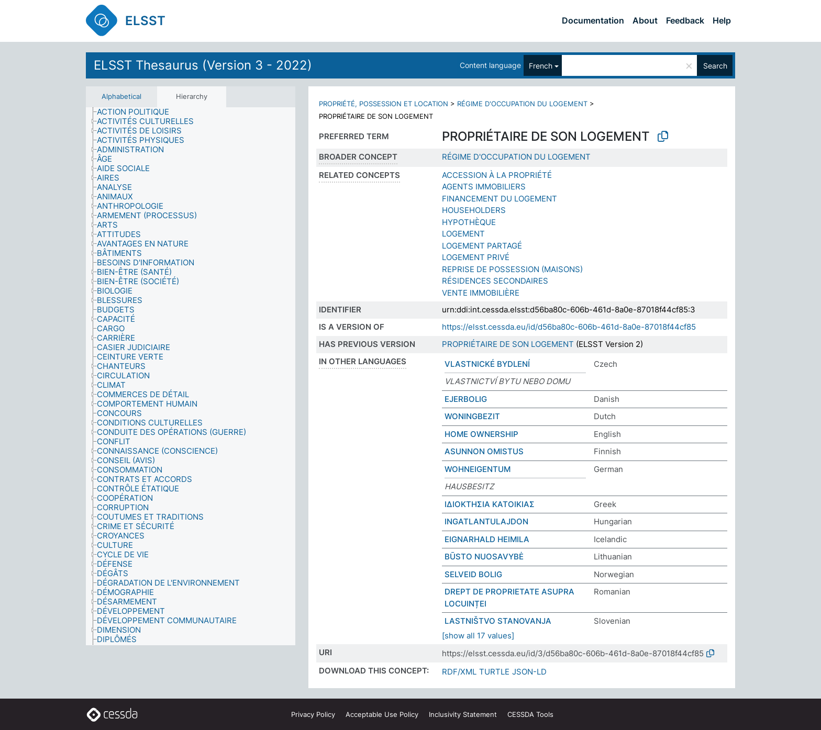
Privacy (313, 714)
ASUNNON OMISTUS (484, 451)
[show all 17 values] (478, 636)
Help (722, 20)
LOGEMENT (463, 234)
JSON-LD (529, 672)
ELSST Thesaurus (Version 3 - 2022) (203, 65)
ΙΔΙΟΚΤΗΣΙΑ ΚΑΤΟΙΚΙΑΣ (490, 504)
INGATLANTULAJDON (486, 521)
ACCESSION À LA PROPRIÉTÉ (497, 175)
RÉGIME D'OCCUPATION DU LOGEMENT (522, 103)
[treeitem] (137, 112)
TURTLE (494, 672)
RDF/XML (459, 672)
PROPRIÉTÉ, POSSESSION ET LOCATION (383, 103)
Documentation (593, 20)
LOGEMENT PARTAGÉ (482, 246)
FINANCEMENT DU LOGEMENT (499, 199)
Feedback (685, 20)
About (645, 20)
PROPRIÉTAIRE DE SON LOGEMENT (508, 344)
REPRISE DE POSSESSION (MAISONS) (512, 269)
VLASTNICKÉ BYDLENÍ (487, 364)
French (540, 65)
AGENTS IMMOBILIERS (484, 187)
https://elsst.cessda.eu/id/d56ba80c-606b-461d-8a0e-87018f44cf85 (569, 327)
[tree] (190, 376)
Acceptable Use (382, 714)
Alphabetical (121, 96)
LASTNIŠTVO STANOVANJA (498, 621)
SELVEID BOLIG (473, 574)
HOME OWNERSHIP (481, 434)
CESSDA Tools (530, 714)
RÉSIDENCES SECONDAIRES (495, 281)
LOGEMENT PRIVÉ (475, 257)
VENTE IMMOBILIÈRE (480, 293)
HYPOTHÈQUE (469, 222)
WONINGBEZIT (472, 416)
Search (715, 65)
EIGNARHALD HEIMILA (487, 539)
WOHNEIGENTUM (478, 469)
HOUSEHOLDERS (474, 210)
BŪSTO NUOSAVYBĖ (484, 556)
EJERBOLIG (466, 399)
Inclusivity (463, 714)
